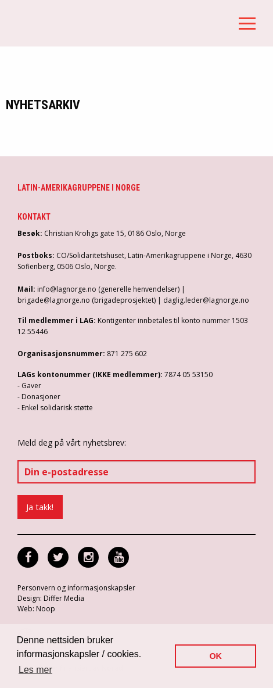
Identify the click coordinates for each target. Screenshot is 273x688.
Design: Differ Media (50, 598)
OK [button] (215, 656)
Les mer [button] (35, 670)
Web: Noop (36, 609)
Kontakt (34, 216)
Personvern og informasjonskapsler (76, 588)
